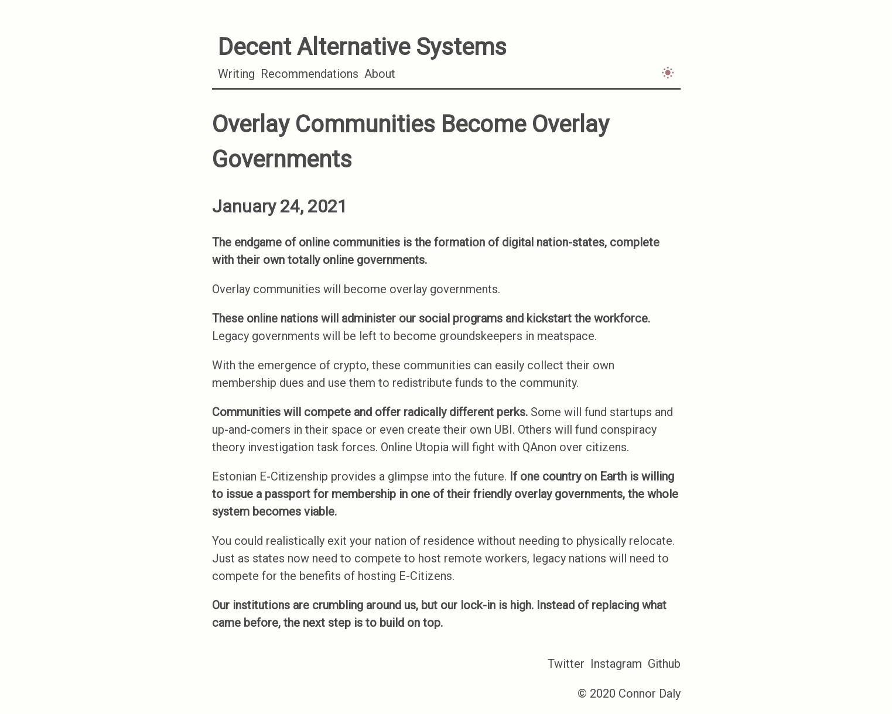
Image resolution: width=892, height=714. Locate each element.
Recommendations (309, 74)
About (379, 74)
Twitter (566, 664)
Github (664, 664)
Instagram (616, 664)
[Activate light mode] (667, 72)
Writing (236, 74)
